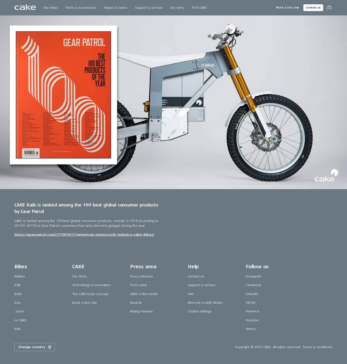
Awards (136, 302)
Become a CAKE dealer (205, 302)
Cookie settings (200, 311)
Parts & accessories (81, 7)
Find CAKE (199, 7)
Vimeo (251, 329)
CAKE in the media (144, 294)
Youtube (252, 320)
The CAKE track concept (90, 294)
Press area (138, 285)
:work (19, 311)
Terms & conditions (318, 347)
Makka (19, 276)
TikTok (250, 302)
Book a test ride (287, 7)
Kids (17, 329)
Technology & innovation (91, 285)
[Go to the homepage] (25, 7)
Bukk (18, 294)
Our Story (79, 276)
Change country (35, 347)
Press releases (141, 276)
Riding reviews (141, 311)
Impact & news (115, 7)
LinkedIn (252, 294)
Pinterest (252, 311)
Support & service (148, 7)
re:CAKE (20, 320)
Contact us (313, 7)
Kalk (17, 285)
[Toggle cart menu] (329, 8)
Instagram (253, 276)
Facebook (253, 285)
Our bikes (51, 7)
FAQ (191, 294)
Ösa (17, 302)
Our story (177, 7)
